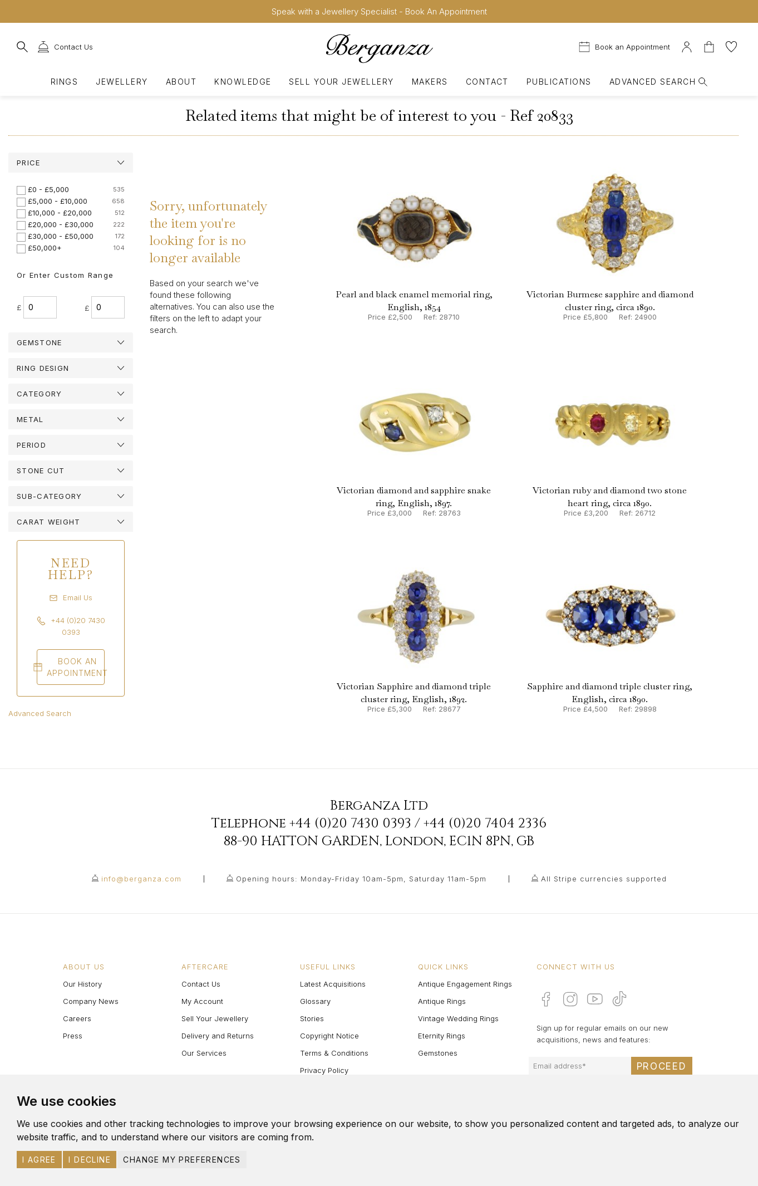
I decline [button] (89, 1159)
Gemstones (437, 1052)
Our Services (204, 1052)
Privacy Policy (324, 1070)
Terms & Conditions (334, 1052)
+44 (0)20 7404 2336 (485, 823)
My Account (202, 1001)
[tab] (70, 163)
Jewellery (121, 81)
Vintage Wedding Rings (458, 1018)
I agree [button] (39, 1159)
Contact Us (200, 983)
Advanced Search (39, 713)
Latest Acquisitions (333, 983)
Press (72, 1035)
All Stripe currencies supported (604, 878)
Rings (64, 81)
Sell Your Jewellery (341, 81)
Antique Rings (442, 1001)
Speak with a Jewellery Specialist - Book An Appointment (379, 11)
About (181, 81)
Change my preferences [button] (181, 1159)
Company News (91, 1001)
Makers (430, 81)
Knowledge (242, 81)
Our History (82, 983)
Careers (77, 1018)
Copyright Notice (329, 1035)
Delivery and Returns (217, 1035)
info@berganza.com (141, 878)
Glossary (315, 1001)
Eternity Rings (441, 1035)
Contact (487, 81)
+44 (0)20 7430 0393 (350, 823)
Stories (312, 1018)
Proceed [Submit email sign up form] (662, 1066)
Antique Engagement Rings (465, 983)
